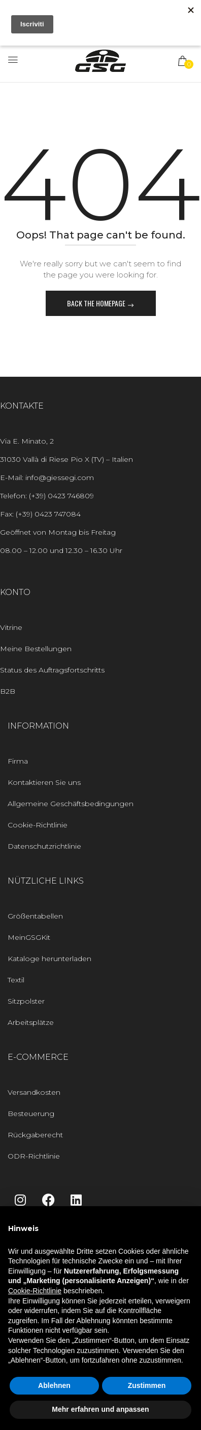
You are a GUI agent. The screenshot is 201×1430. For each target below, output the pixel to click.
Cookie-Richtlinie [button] (34, 1291)
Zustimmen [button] (147, 1385)
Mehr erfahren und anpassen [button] (100, 1409)
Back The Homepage (97, 303)
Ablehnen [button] (54, 1385)
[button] (183, 60)
